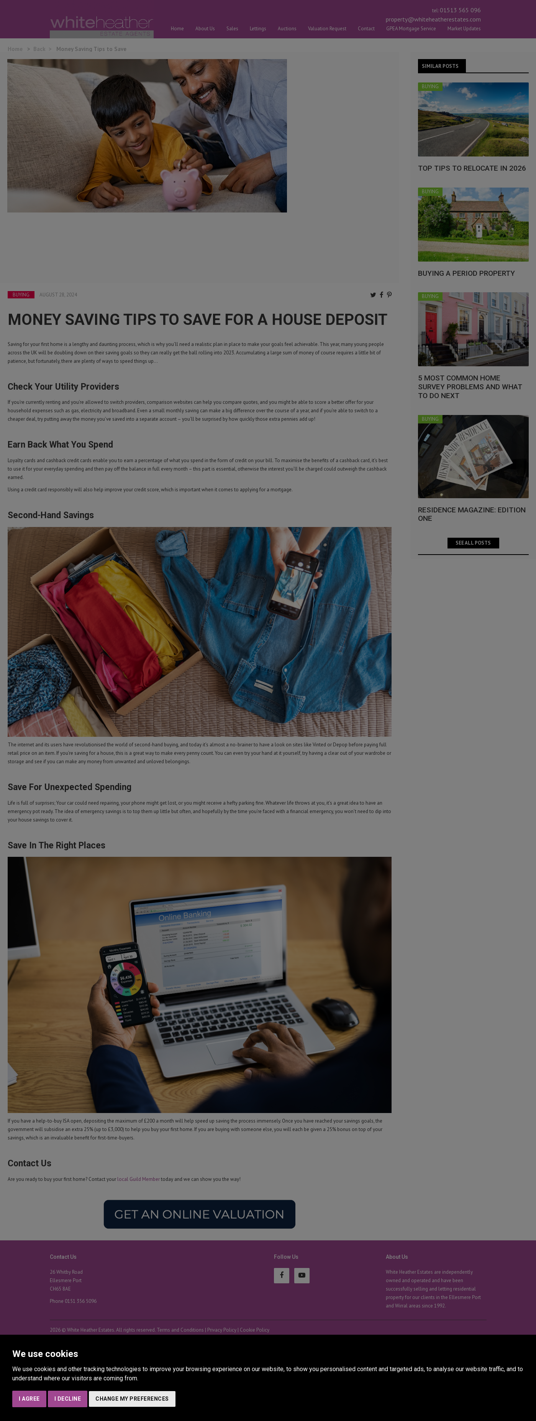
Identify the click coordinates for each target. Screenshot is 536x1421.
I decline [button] (67, 1399)
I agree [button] (29, 1399)
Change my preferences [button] (132, 1399)
